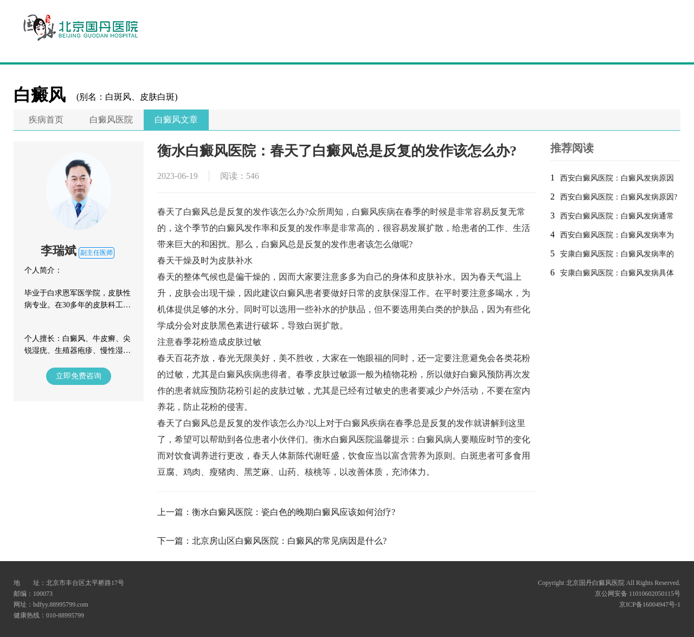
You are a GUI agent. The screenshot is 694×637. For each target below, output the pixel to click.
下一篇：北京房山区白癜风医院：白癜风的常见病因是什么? (272, 540)
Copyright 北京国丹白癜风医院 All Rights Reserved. (609, 583)
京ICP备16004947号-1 (649, 604)
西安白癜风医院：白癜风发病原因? (618, 197)
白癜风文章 (176, 119)
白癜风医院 (111, 119)
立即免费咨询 (78, 376)
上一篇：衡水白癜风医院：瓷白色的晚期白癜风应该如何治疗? (276, 512)
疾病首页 (46, 119)
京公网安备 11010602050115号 (637, 593)
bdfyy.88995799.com (60, 604)
